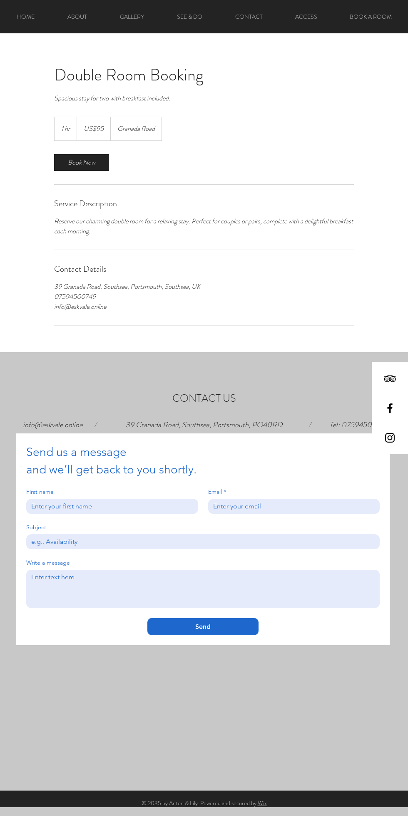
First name (40, 492)
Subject (36, 527)
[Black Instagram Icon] (389, 437)
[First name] (109, 506)
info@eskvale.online (52, 424)
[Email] (291, 506)
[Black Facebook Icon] (389, 408)
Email (217, 492)
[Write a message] (203, 589)
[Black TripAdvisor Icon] (389, 378)
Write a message (48, 562)
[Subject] (200, 541)
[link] (81, 162)
